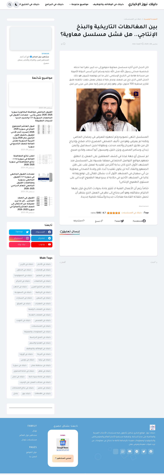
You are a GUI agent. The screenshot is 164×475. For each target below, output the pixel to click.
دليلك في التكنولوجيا (23, 276)
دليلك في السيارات (24, 298)
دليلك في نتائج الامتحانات (23, 388)
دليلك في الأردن (26, 264)
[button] (16, 4)
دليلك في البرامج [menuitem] (54, 4)
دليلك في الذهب (20, 287)
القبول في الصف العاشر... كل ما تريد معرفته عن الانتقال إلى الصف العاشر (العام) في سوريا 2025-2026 (22, 204)
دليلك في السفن (43, 298)
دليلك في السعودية (23, 293)
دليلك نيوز (26, 394)
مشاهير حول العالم (28, 435)
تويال (34, 431)
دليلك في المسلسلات (132, 19)
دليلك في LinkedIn (43, 394)
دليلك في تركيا (45, 360)
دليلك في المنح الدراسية (40, 338)
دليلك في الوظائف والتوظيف (38, 349)
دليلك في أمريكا (44, 354)
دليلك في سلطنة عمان (41, 366)
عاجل (15, 394)
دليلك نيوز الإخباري (142, 4)
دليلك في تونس (27, 360)
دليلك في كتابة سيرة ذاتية (40, 377)
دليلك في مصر (44, 388)
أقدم (64, 262)
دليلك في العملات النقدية (40, 315)
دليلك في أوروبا (26, 354)
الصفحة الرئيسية (150, 19)
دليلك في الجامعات (42, 281)
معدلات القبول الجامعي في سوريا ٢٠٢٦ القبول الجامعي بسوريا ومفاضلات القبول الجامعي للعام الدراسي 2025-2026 (22, 181)
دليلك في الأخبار (44, 264)
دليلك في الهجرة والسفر (40, 343)
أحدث (153, 262)
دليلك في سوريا (19, 366)
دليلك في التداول (24, 270)
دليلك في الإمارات (43, 270)
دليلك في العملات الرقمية (40, 309)
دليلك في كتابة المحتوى (24, 371)
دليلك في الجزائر (23, 281)
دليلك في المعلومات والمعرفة (37, 332)
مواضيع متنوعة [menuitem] (79, 4)
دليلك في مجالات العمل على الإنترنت (35, 383)
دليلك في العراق (24, 304)
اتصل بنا (33, 457)
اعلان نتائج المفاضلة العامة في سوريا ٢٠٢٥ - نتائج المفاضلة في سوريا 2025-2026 (21, 160)
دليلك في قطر (44, 371)
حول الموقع (31, 452)
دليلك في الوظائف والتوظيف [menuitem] (108, 4)
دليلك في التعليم (43, 276)
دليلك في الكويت (23, 321)
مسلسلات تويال (29, 440)
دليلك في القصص (43, 321)
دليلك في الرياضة (43, 293)
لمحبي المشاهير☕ (63, 458)
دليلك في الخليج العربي (41, 287)
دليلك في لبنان (18, 377)
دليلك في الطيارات (43, 304)
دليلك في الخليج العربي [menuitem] (26, 4)
